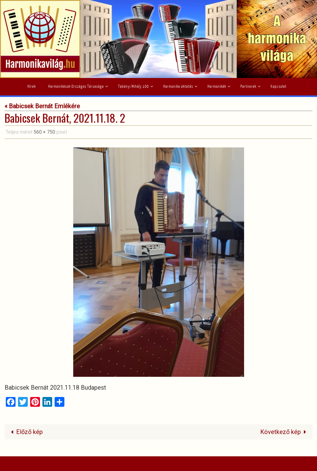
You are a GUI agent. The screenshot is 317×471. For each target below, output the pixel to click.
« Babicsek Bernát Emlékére (42, 106)
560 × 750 (44, 132)
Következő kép (284, 432)
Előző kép (25, 432)
